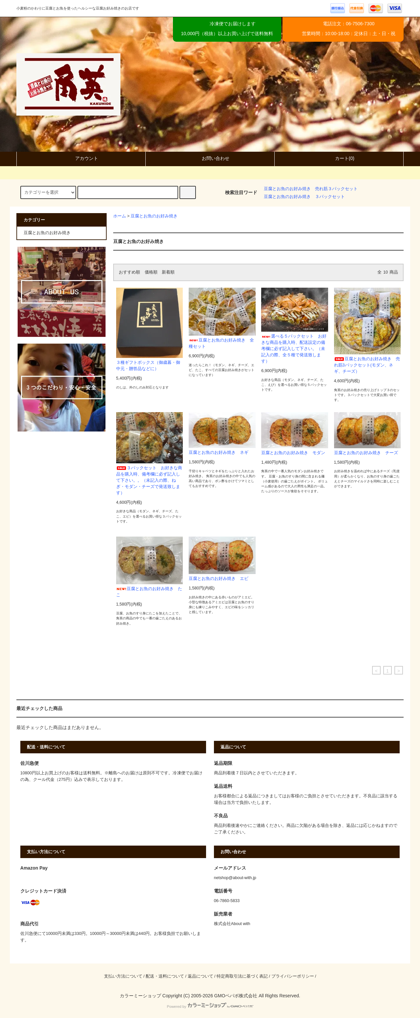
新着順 (168, 272)
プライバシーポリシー (292, 976)
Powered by (210, 1006)
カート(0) (339, 158)
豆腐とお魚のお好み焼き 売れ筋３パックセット (311, 189)
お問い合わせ (210, 158)
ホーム (119, 216)
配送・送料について (165, 976)
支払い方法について (123, 976)
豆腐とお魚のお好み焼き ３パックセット (304, 196)
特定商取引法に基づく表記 (242, 976)
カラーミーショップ (140, 995)
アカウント (81, 158)
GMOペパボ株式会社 (235, 995)
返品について (200, 976)
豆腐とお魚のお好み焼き (154, 216)
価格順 (151, 272)
